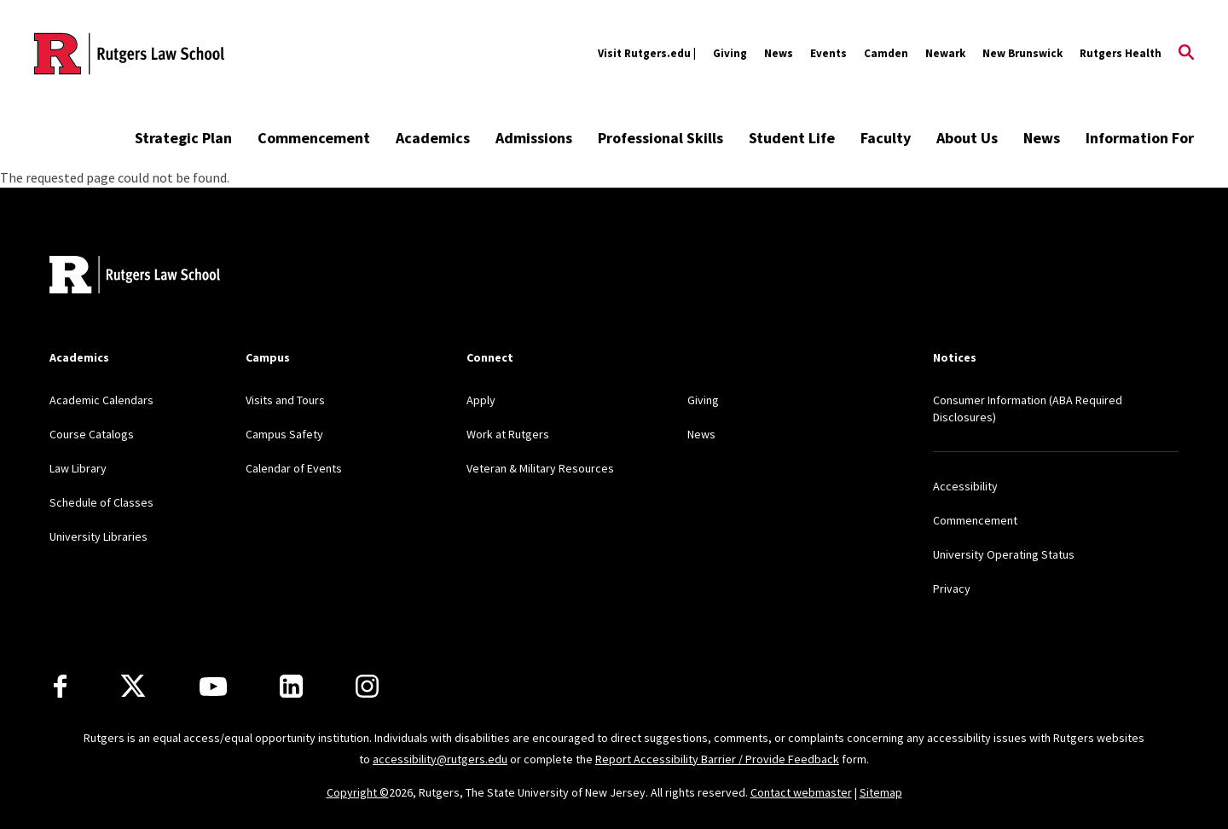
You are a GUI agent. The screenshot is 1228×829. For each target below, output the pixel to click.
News (778, 53)
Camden (886, 53)
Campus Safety (284, 434)
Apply (480, 400)
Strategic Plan (183, 138)
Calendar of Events (294, 468)
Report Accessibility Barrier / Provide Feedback (717, 759)
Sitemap (881, 792)
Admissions (533, 138)
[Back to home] (134, 277)
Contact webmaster (801, 792)
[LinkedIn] (291, 686)
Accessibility (965, 486)
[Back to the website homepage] (129, 53)
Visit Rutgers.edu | (647, 53)
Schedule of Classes (101, 502)
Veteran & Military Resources (540, 468)
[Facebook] (60, 686)
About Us (967, 138)
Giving (730, 53)
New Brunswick (1022, 53)
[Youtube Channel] (213, 686)
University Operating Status (1003, 554)
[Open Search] (1186, 53)
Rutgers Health (1120, 53)
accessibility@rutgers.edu (440, 759)
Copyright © (358, 792)
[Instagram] (367, 686)
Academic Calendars (101, 400)
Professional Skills (660, 138)
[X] (133, 686)
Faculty (885, 138)
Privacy (951, 588)
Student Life (792, 138)
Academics (433, 138)
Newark (945, 53)
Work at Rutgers (507, 434)
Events (828, 53)
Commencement (314, 138)
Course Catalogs (91, 434)
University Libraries (98, 536)
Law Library (78, 468)
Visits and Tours (285, 400)
